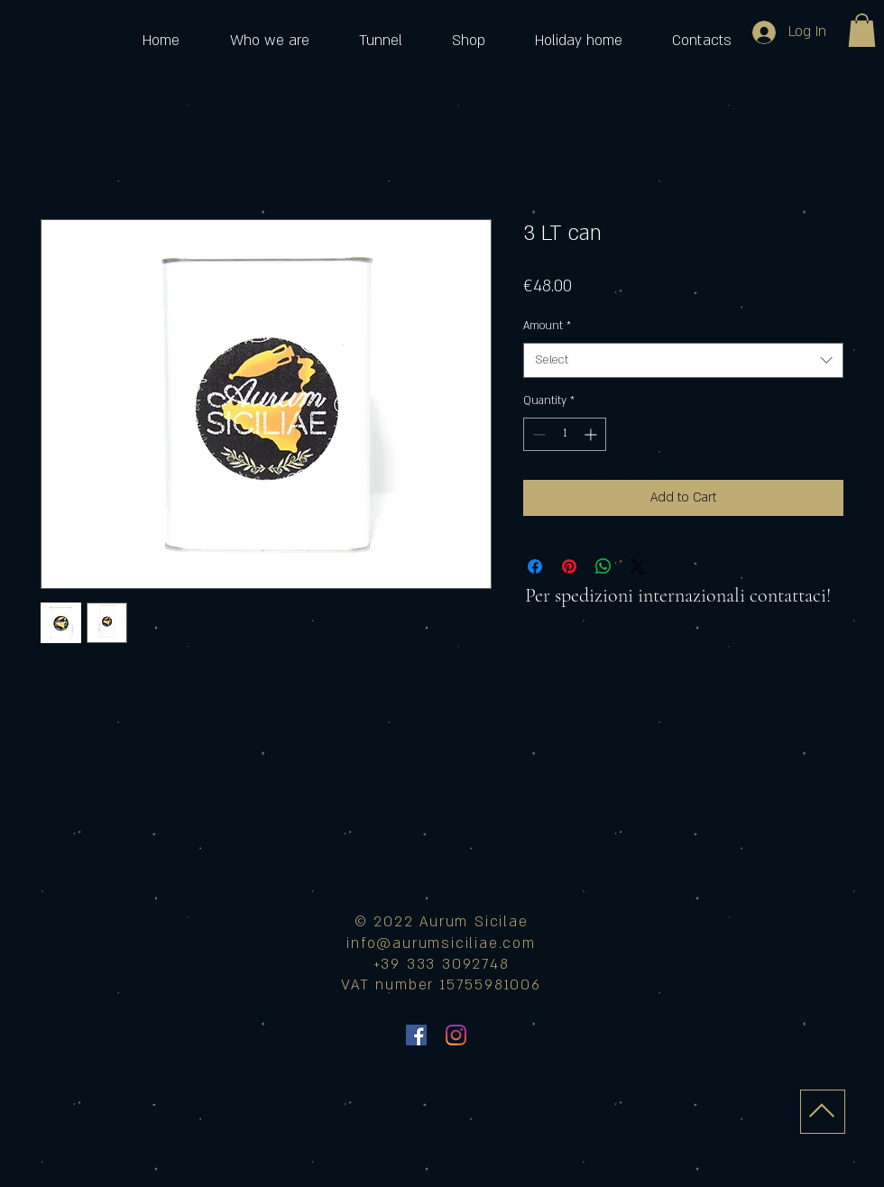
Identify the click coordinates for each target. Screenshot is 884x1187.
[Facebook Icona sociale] (416, 1035)
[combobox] (683, 360)
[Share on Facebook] (535, 566)
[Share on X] (638, 566)
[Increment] (592, 434)
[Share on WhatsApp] (603, 566)
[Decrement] (537, 434)
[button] (862, 30)
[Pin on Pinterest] (569, 566)
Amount (547, 325)
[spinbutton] (564, 434)
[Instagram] (456, 1035)
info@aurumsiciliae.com (441, 943)
